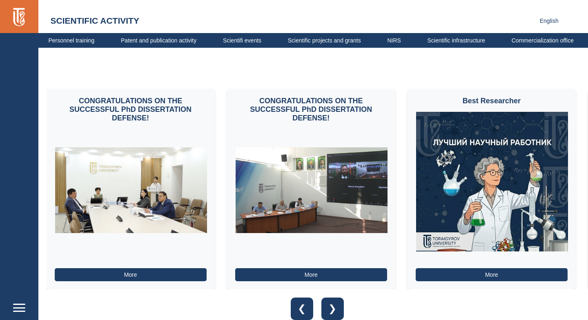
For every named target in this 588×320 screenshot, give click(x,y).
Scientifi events (242, 40)
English (549, 21)
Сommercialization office (543, 40)
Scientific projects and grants (324, 40)
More (130, 274)
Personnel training (72, 40)
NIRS (394, 40)
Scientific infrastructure (456, 40)
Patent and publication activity (158, 40)
